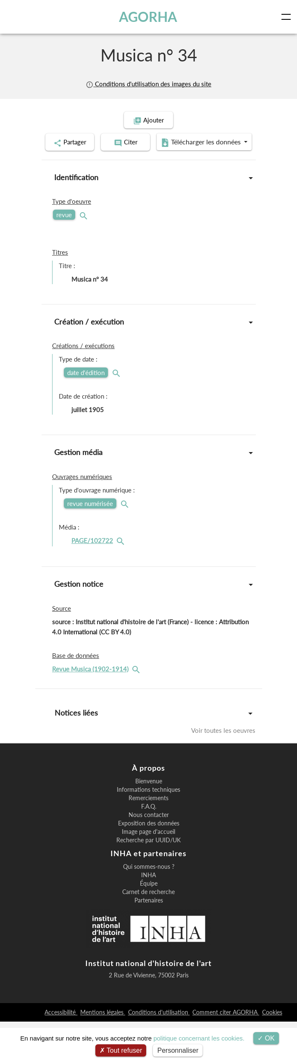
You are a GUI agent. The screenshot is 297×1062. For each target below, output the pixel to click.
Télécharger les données (146, 164)
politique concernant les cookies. (198, 1038)
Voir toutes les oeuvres (223, 752)
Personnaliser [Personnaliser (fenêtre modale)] (177, 1050)
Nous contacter (149, 855)
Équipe (149, 924)
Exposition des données (148, 864)
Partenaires (148, 941)
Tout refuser (121, 1050)
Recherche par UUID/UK (148, 880)
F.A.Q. (148, 847)
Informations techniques (148, 830)
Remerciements (148, 838)
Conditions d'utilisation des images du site (148, 84)
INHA (148, 915)
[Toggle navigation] (288, 17)
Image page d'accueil (148, 872)
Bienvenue (148, 822)
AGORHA (148, 16)
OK (266, 1038)
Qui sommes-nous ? (148, 907)
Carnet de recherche (148, 932)
